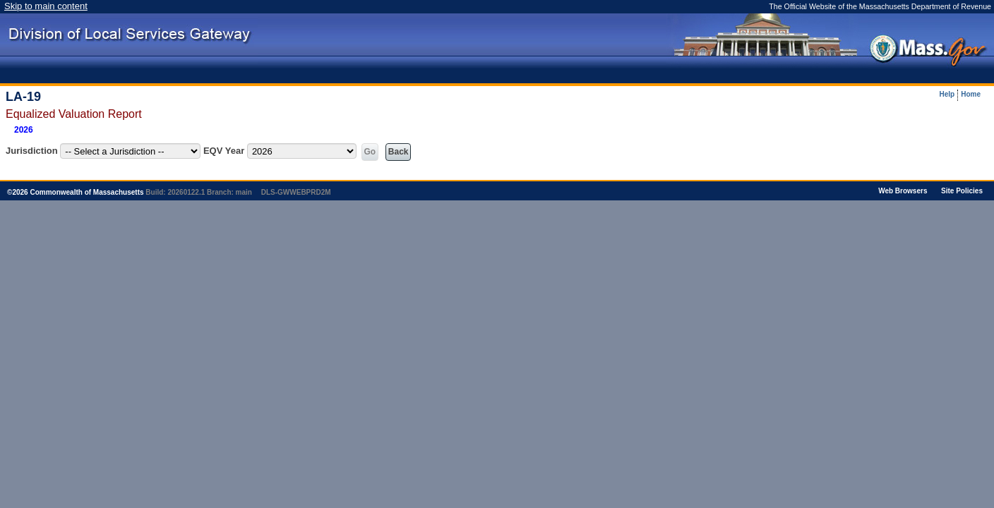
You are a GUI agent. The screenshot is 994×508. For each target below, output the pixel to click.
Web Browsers (902, 191)
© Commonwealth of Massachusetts (75, 192)
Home (971, 94)
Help (947, 94)
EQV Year (223, 150)
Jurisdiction (32, 150)
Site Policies (962, 191)
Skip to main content (46, 6)
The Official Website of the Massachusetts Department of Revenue (880, 6)
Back (398, 152)
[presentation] (767, 40)
